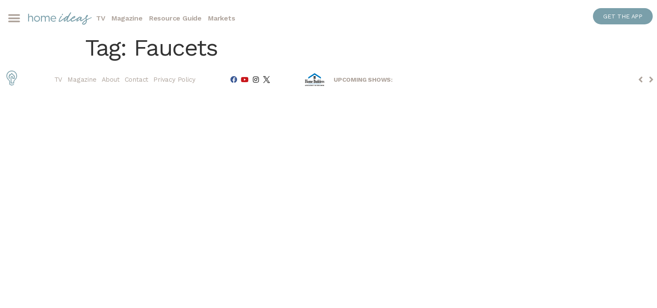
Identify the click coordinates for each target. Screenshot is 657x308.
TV (101, 18)
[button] (13, 18)
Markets (221, 18)
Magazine (126, 18)
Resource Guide (175, 18)
